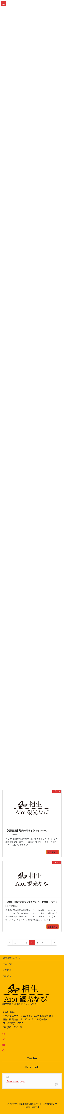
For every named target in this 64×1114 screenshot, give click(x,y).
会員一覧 (6, 963)
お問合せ (6, 976)
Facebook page (15, 1081)
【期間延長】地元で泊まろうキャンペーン (26, 830)
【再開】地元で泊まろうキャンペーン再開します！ (31, 901)
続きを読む (52, 852)
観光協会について (11, 957)
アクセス (6, 970)
